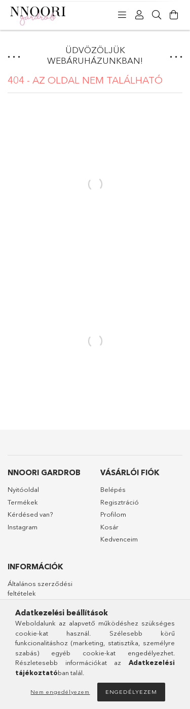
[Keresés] (156, 15)
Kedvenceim (119, 539)
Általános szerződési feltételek (40, 588)
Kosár (109, 527)
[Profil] (139, 15)
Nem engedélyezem (60, 691)
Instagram (22, 527)
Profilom (113, 514)
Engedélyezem (131, 691)
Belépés (113, 489)
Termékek (23, 502)
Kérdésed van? (31, 514)
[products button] (122, 15)
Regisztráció (119, 502)
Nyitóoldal (23, 489)
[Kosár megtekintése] (173, 15)
